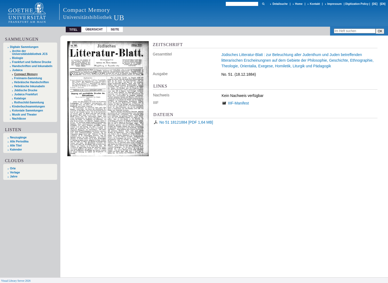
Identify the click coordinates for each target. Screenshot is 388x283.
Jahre (14, 176)
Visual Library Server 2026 (15, 280)
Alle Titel (16, 145)
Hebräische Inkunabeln (29, 86)
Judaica (17, 70)
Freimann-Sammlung (28, 78)
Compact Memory (26, 74)
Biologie (17, 58)
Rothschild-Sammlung (29, 102)
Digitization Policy (356, 3)
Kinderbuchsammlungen (28, 106)
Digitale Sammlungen (24, 47)
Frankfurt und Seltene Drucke (31, 62)
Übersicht (94, 29)
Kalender (16, 149)
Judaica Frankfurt (26, 94)
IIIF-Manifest (238, 103)
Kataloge (20, 98)
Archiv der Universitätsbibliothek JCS (30, 52)
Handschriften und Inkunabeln (32, 66)
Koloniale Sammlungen (27, 110)
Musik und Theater (24, 114)
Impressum (334, 3)
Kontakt (315, 3)
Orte (13, 168)
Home (299, 3)
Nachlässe (19, 118)
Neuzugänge (18, 137)
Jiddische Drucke (25, 90)
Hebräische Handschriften (31, 82)
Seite (115, 29)
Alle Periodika (19, 141)
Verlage (15, 172)
